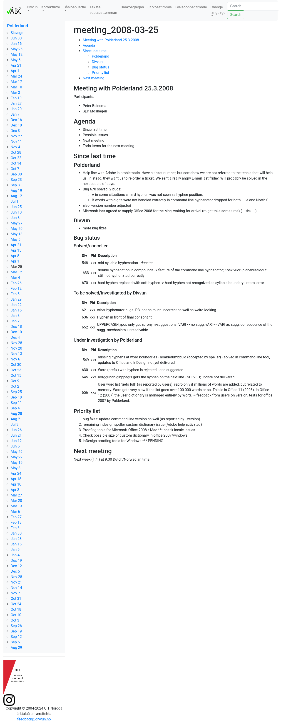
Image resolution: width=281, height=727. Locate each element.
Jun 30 (16, 38)
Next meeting (93, 78)
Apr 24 (16, 473)
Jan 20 (16, 109)
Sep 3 (15, 185)
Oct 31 (16, 598)
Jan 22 (16, 305)
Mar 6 (15, 511)
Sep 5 (15, 642)
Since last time (95, 51)
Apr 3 (15, 490)
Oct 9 (15, 381)
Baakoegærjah (132, 7)
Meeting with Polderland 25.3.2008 (111, 40)
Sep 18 (16, 397)
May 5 (15, 60)
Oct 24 (16, 604)
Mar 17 (16, 82)
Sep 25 (16, 392)
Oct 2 (15, 386)
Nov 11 (16, 141)
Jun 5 (15, 446)
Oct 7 (15, 169)
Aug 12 (16, 196)
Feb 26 (16, 283)
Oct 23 (16, 370)
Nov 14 (16, 588)
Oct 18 (16, 609)
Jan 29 (16, 299)
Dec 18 (16, 326)
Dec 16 (16, 120)
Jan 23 (16, 539)
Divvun (32, 7)
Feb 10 (16, 98)
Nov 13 (16, 354)
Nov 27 (16, 136)
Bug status (100, 67)
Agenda (89, 45)
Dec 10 (16, 125)
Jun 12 (16, 441)
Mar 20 (16, 500)
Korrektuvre (50, 7)
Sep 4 (15, 408)
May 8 (15, 468)
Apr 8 (15, 256)
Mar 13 (16, 506)
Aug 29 (16, 647)
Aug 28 (16, 413)
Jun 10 (16, 212)
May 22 (16, 457)
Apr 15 (16, 250)
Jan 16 (16, 544)
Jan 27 (16, 103)
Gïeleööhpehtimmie (191, 7)
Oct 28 (16, 152)
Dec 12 (16, 566)
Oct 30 (16, 364)
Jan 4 (15, 555)
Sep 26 (16, 626)
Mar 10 (16, 87)
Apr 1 (15, 71)
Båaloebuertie (75, 7)
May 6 (15, 239)
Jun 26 (16, 430)
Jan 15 (16, 310)
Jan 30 (16, 533)
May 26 (16, 49)
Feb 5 (15, 294)
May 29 (16, 452)
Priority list (100, 73)
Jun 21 (16, 435)
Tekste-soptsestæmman (103, 10)
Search (235, 14)
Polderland (17, 25)
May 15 (16, 462)
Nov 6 (15, 359)
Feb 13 (16, 522)
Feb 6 (15, 528)
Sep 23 (16, 179)
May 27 (16, 223)
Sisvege (17, 33)
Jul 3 (15, 424)
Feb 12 (16, 288)
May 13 (16, 234)
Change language (218, 10)
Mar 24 (16, 76)
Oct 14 (16, 163)
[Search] (253, 6)
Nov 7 (15, 593)
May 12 (16, 54)
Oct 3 (15, 620)
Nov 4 (15, 147)
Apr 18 (16, 479)
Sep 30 (16, 174)
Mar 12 (16, 272)
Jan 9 (15, 549)
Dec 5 (15, 571)
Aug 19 (16, 190)
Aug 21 (16, 419)
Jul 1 (15, 201)
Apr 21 (16, 65)
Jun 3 (15, 218)
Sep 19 (16, 631)
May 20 (16, 228)
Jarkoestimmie (160, 7)
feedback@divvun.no (34, 719)
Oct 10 (16, 615)
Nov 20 (16, 348)
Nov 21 (16, 582)
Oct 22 (16, 158)
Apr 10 (16, 484)
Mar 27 (16, 495)
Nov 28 (16, 343)
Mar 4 (15, 277)
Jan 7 (15, 114)
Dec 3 (15, 131)
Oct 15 (16, 375)
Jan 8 (15, 316)
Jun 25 (16, 207)
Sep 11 (16, 403)
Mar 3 (15, 92)
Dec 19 (16, 560)
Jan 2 (15, 321)
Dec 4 (15, 337)
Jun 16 (16, 43)
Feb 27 (16, 517)
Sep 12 (16, 637)
